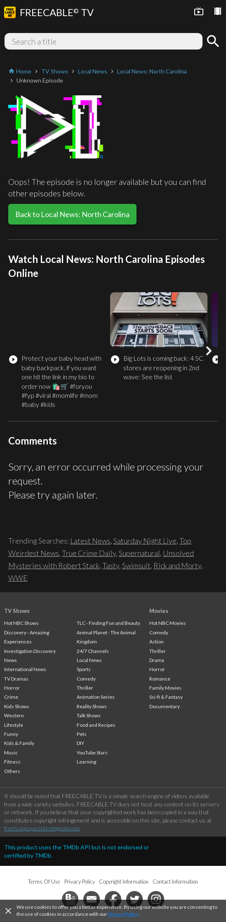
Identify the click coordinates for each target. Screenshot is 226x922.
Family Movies (165, 688)
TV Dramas (16, 679)
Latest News (90, 540)
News (10, 660)
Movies (158, 611)
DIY (80, 743)
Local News (89, 660)
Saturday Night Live (145, 540)
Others (12, 771)
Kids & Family (19, 743)
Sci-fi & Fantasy (166, 697)
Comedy (86, 679)
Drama (156, 660)
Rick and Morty (177, 565)
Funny (11, 734)
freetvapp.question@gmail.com (42, 828)
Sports (84, 669)
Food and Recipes (96, 725)
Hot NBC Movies (167, 623)
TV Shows (17, 611)
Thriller (85, 688)
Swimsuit (136, 565)
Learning (86, 762)
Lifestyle (13, 725)
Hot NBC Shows (21, 623)
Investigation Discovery (30, 651)
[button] (209, 351)
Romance (159, 679)
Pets (82, 734)
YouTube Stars (92, 752)
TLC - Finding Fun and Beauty (108, 623)
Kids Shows (16, 706)
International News (25, 669)
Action (156, 641)
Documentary (164, 706)
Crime (11, 697)
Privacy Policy (123, 914)
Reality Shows (92, 706)
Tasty (110, 565)
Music (11, 752)
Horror (12, 688)
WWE (18, 577)
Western (14, 715)
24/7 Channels (93, 651)
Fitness (12, 762)
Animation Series (96, 697)
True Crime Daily (89, 553)
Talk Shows (89, 715)
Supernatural (139, 553)
